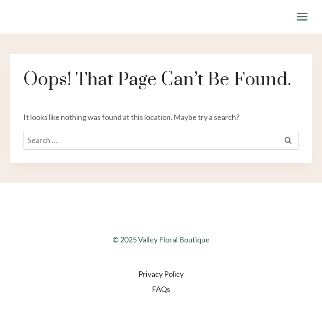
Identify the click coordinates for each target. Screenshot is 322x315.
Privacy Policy (161, 274)
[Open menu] (302, 16)
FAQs (161, 289)
